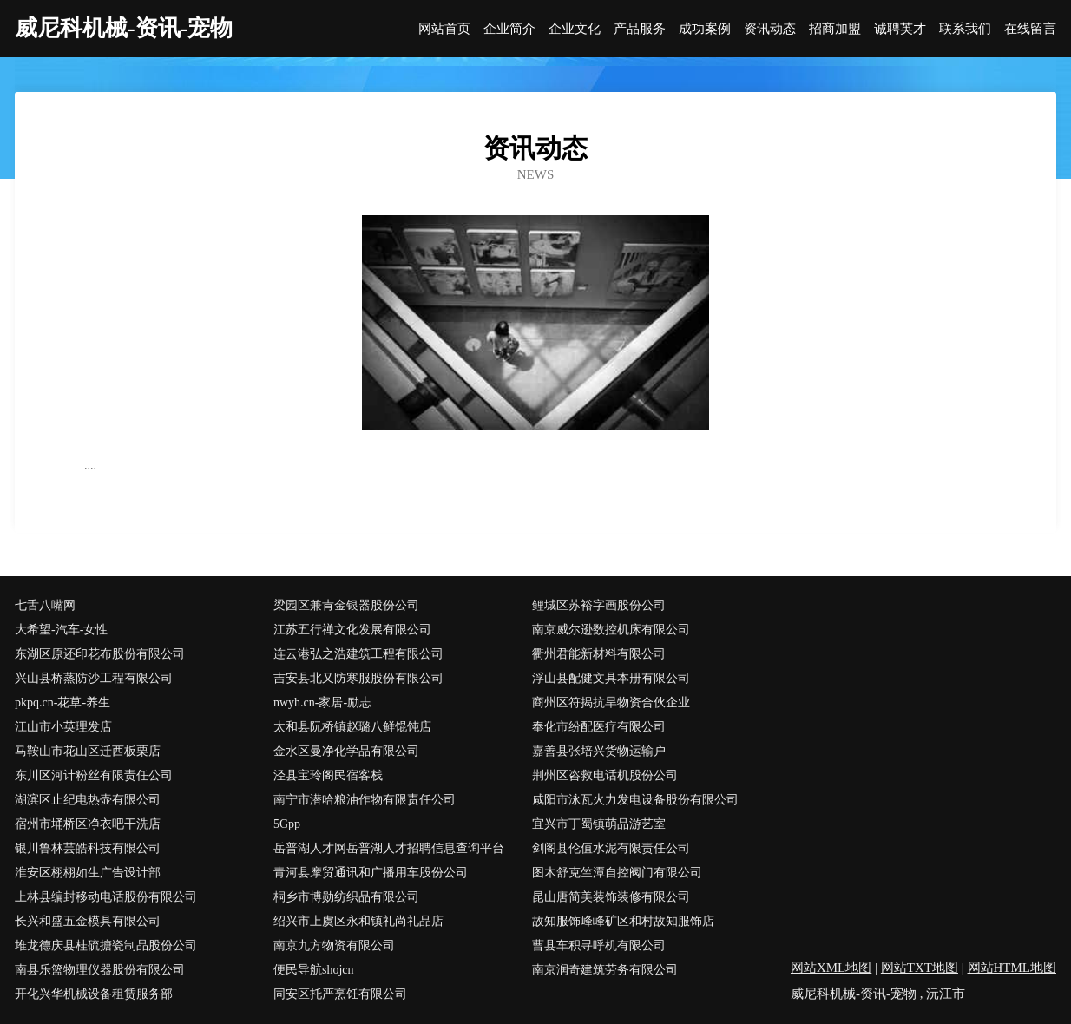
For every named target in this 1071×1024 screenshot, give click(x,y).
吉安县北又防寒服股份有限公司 (358, 678)
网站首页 (444, 29)
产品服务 (640, 29)
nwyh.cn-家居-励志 (322, 702)
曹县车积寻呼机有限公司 (599, 945)
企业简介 (509, 29)
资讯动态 (770, 29)
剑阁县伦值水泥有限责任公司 (611, 848)
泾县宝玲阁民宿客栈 (328, 775)
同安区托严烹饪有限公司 (340, 994)
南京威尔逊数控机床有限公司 (611, 629)
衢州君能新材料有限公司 (599, 653)
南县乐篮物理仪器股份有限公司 (100, 969)
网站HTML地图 (1012, 968)
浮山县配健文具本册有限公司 (611, 678)
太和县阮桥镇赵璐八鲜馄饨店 (352, 726)
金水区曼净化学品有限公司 (346, 751)
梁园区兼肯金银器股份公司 (346, 605)
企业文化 (575, 29)
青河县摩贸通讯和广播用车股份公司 (370, 872)
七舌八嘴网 (45, 605)
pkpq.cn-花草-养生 (62, 702)
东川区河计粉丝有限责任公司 (94, 775)
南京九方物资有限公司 (334, 945)
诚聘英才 (900, 29)
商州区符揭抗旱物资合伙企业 (611, 702)
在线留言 (1030, 29)
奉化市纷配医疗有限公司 (599, 726)
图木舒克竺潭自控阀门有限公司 (617, 872)
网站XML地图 (831, 968)
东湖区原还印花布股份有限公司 (100, 653)
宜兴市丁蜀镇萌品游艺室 (599, 823)
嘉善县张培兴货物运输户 (599, 751)
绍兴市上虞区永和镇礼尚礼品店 (358, 921)
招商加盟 (835, 29)
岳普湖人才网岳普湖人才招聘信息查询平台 (388, 848)
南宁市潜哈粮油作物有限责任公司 (364, 799)
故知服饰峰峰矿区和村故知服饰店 (623, 921)
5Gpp (286, 823)
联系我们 (965, 29)
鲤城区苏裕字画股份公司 (599, 605)
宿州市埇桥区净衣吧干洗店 (88, 823)
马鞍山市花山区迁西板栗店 (88, 751)
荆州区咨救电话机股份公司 (605, 775)
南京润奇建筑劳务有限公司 (605, 969)
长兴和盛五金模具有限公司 (88, 921)
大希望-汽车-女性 (61, 629)
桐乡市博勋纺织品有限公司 (346, 896)
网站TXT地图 (919, 968)
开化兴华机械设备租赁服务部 (94, 994)
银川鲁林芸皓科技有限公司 (88, 848)
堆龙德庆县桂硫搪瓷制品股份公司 (106, 945)
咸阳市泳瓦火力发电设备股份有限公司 (635, 799)
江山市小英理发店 (63, 726)
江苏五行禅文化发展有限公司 (352, 629)
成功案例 (705, 29)
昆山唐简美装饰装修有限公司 (611, 896)
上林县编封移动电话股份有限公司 (106, 896)
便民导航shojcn (313, 969)
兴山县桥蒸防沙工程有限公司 (94, 678)
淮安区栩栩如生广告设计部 (88, 872)
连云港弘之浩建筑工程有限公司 (358, 653)
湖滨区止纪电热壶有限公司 (88, 799)
